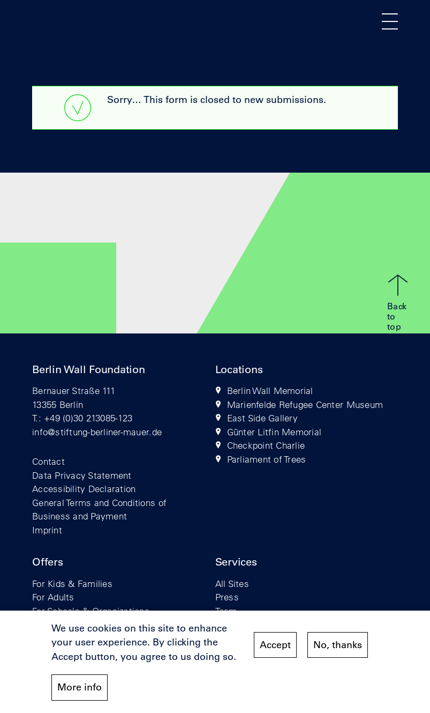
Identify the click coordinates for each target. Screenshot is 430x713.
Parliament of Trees (266, 459)
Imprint (47, 530)
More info (79, 690)
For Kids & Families (72, 583)
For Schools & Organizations (90, 611)
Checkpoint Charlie (266, 445)
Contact (48, 461)
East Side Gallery (262, 418)
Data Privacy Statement (82, 475)
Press (227, 597)
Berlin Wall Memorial (270, 390)
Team (226, 611)
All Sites (232, 583)
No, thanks (337, 648)
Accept (275, 648)
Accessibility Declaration (84, 488)
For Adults (53, 597)
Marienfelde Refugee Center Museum (305, 404)
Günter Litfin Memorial (274, 431)
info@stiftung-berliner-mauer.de (97, 431)
